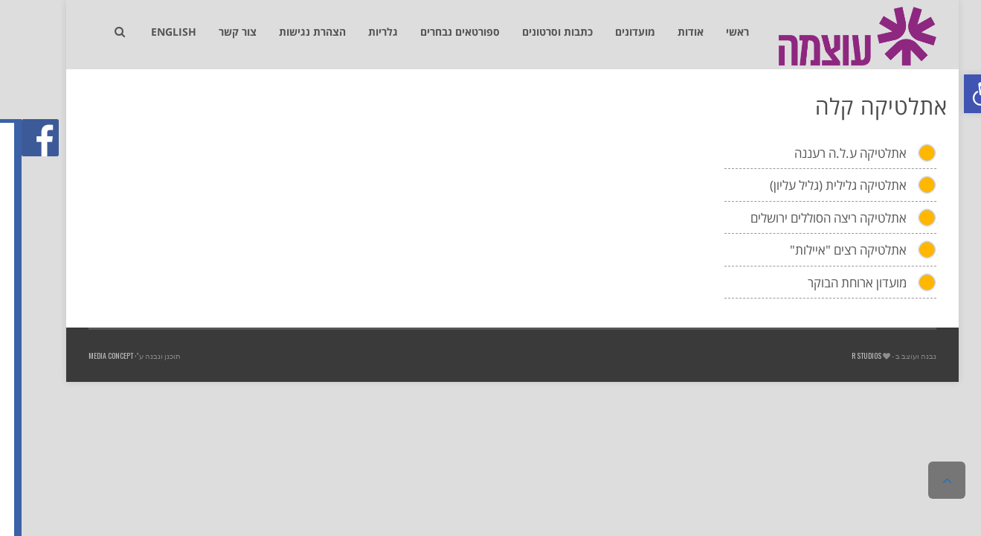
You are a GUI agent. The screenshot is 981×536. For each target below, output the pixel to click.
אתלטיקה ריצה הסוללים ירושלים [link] (807, 217)
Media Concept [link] (89, 355)
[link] (961, 93)
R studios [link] (845, 355)
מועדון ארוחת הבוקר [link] (835, 282)
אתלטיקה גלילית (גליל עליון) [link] (816, 185)
